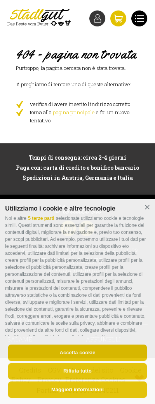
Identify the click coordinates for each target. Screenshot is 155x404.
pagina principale (74, 112)
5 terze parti (41, 218)
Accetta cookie (78, 352)
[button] (147, 207)
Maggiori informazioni (77, 389)
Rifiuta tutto (77, 371)
